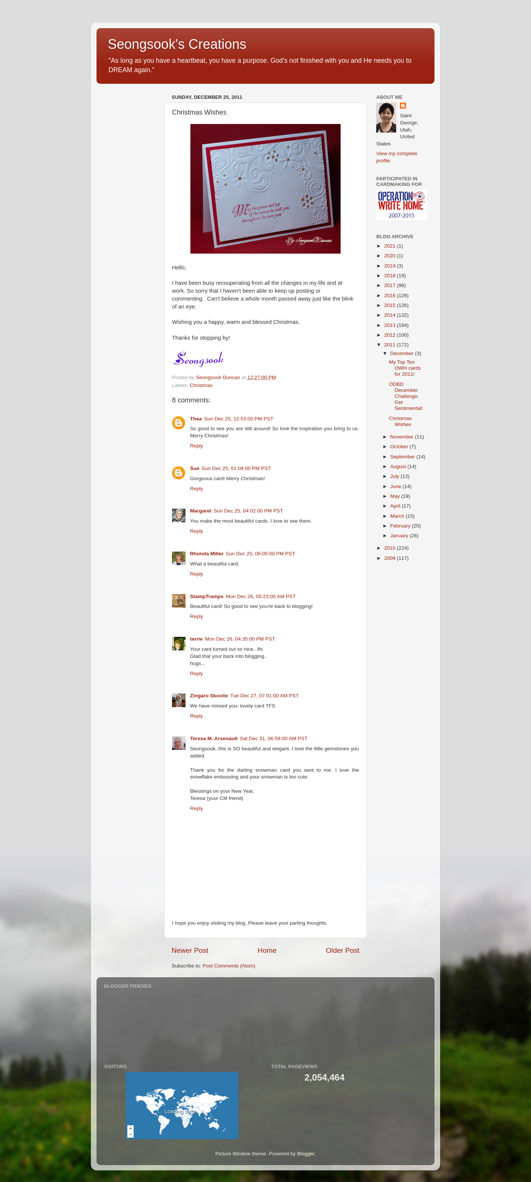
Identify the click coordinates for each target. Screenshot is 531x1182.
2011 (390, 345)
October (400, 446)
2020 (390, 255)
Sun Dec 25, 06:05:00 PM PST (260, 553)
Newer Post (190, 950)
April (396, 506)
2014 (390, 315)
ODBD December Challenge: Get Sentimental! (406, 396)
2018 (390, 275)
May (395, 496)
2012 (390, 335)
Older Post (342, 950)
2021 (390, 246)
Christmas (201, 385)
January (400, 535)
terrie (196, 639)
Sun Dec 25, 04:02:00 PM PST (248, 511)
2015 (390, 305)
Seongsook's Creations (177, 44)
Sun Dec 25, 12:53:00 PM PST (239, 419)
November (402, 437)
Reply (196, 446)
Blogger (305, 1153)
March (398, 516)
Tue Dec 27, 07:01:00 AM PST (264, 695)
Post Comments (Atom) (229, 966)
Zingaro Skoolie (209, 695)
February (401, 526)
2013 (390, 325)
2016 (390, 295)
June (396, 486)
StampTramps (206, 596)
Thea (196, 419)
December (402, 353)
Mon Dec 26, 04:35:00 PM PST (240, 639)
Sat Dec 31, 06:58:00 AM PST (274, 738)
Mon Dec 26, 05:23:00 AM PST (261, 596)
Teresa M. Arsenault (214, 738)
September (403, 456)
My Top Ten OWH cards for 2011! (405, 368)
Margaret (200, 511)
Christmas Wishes (400, 421)
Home (267, 950)
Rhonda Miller (206, 553)
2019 (390, 266)
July (395, 476)
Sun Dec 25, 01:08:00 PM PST (236, 468)
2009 (390, 558)
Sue (194, 468)
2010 (390, 548)
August (398, 466)
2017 (390, 285)
